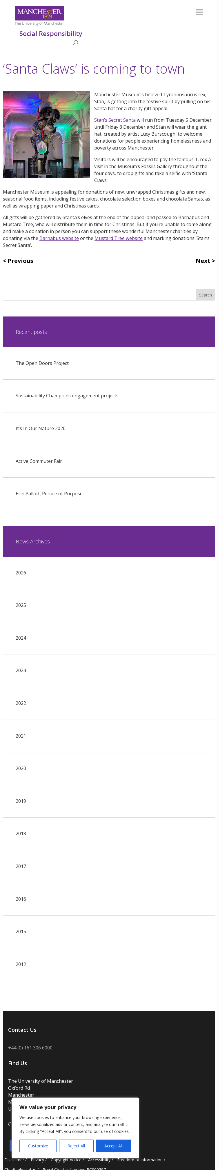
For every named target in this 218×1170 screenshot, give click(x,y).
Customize (38, 1146)
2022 (21, 703)
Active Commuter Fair (39, 461)
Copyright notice (66, 1159)
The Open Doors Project (42, 363)
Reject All (76, 1146)
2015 (21, 931)
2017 (21, 866)
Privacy (37, 1159)
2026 (21, 572)
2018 (21, 833)
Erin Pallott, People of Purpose (49, 493)
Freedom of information (140, 1159)
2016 (21, 899)
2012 (21, 964)
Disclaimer (14, 1159)
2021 (21, 736)
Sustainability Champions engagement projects (67, 395)
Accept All (113, 1146)
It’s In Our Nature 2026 (41, 428)
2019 (21, 801)
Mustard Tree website (119, 238)
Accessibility (99, 1159)
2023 (21, 670)
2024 (21, 638)
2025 (21, 605)
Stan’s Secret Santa (115, 120)
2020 (21, 768)
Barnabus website (59, 238)
